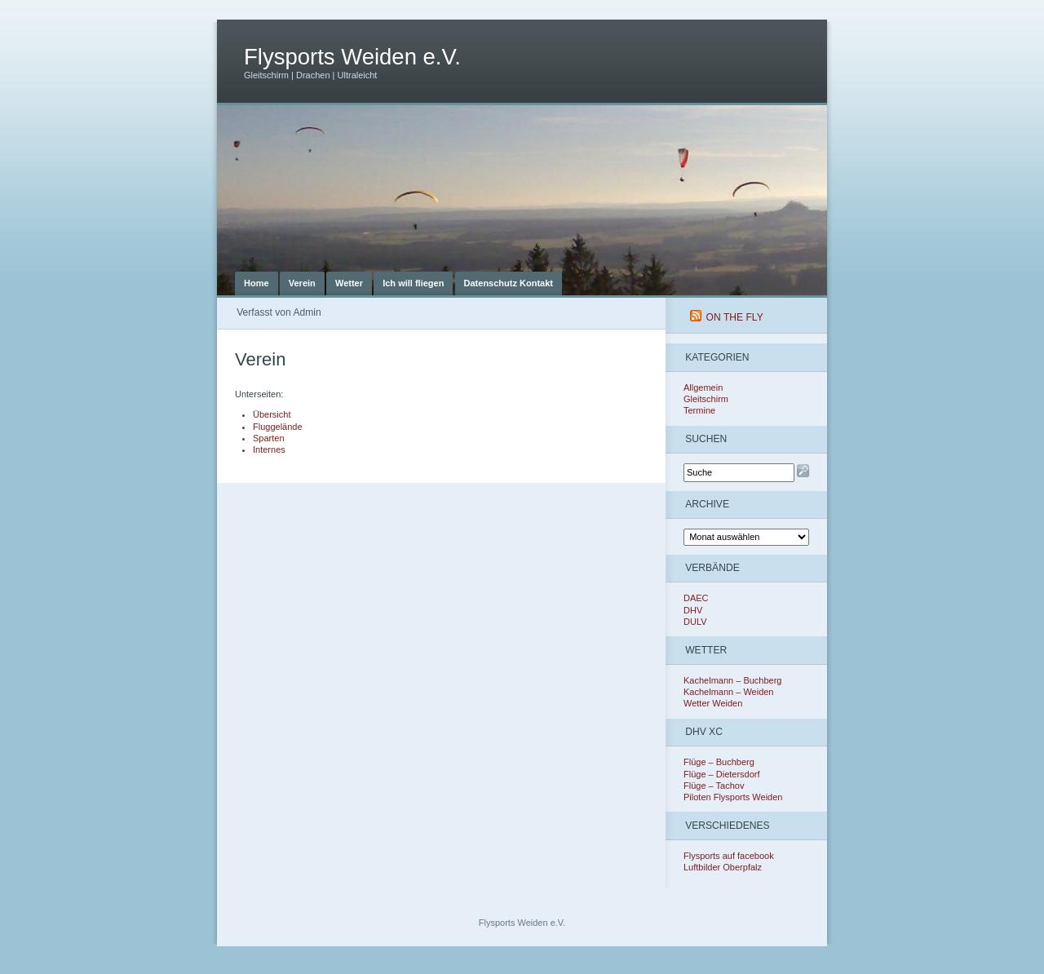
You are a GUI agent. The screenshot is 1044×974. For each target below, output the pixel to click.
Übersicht (271, 414)
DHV (692, 610)
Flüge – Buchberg (718, 762)
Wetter (349, 283)
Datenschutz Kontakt (508, 283)
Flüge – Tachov (713, 785)
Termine (699, 410)
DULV (695, 621)
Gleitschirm (705, 399)
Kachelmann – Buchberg (732, 680)
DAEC (696, 598)
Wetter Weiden (712, 703)
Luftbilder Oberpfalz (722, 867)
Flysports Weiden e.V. (352, 56)
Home (256, 283)
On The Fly (734, 317)
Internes (269, 449)
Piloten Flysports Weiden (732, 797)
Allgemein (703, 387)
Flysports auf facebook (728, 856)
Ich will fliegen (413, 283)
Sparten (269, 438)
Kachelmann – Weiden (728, 692)
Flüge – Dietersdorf (721, 774)
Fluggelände (278, 427)
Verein (302, 283)
